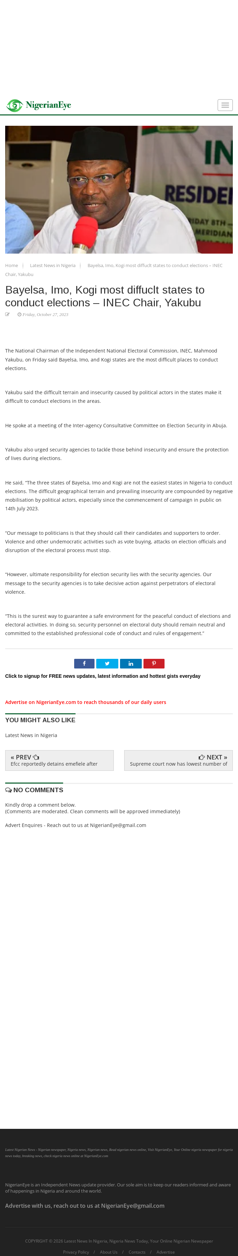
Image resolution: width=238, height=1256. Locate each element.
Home (12, 265)
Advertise (166, 1252)
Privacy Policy (76, 1252)
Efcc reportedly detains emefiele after (54, 763)
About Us (109, 1252)
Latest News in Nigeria (53, 265)
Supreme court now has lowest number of (178, 763)
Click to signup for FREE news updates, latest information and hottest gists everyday (102, 676)
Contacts (137, 1252)
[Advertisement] (119, 48)
